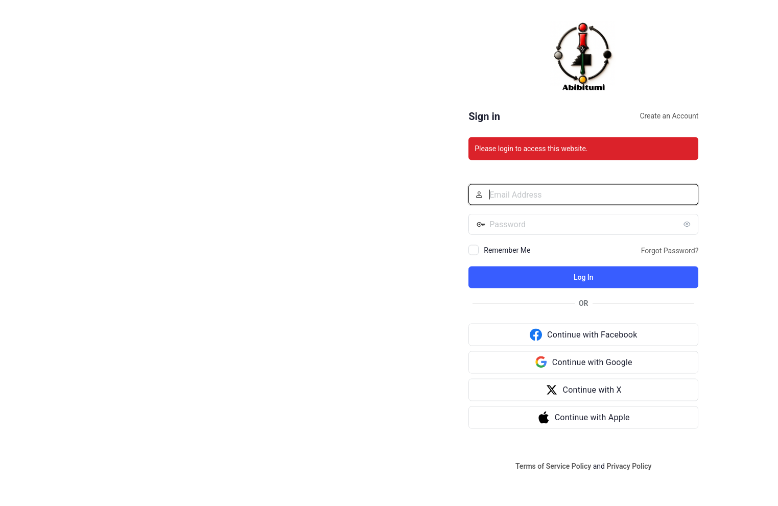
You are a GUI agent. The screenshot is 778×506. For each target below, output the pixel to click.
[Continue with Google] (583, 362)
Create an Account (669, 116)
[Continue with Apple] (583, 417)
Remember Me (507, 250)
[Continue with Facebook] (583, 335)
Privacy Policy (628, 466)
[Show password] (688, 224)
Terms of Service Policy (553, 466)
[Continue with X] (583, 390)
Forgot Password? (670, 251)
